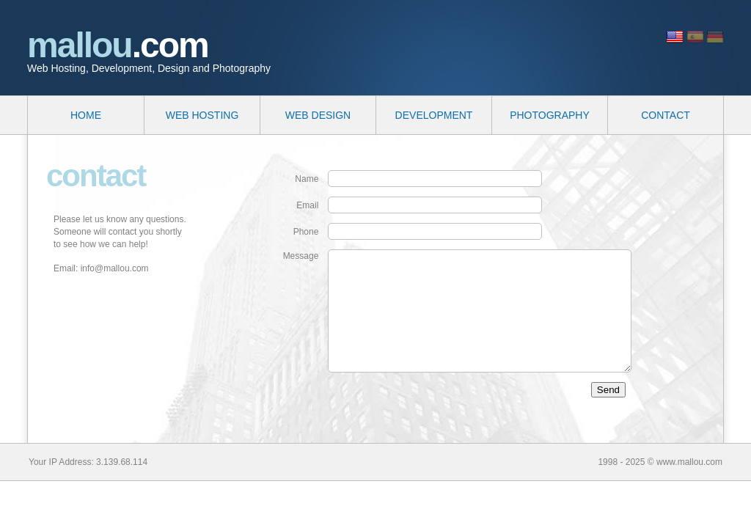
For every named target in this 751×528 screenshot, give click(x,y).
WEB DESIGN (318, 115)
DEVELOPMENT (434, 115)
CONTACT (665, 115)
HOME (85, 115)
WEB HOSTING (202, 115)
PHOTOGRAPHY (550, 115)
